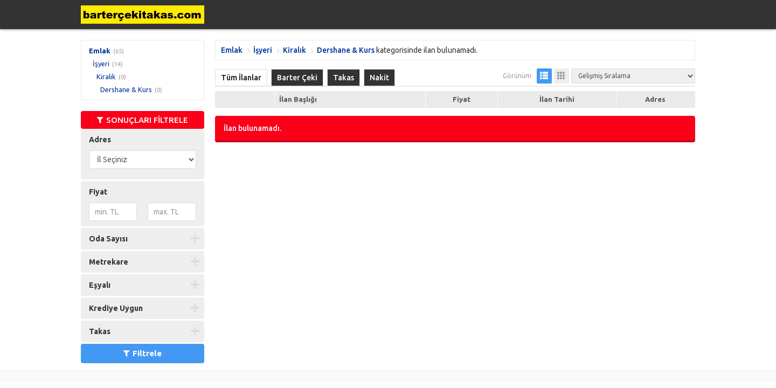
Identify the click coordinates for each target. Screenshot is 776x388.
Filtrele (142, 353)
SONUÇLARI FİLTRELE (142, 119)
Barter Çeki (297, 77)
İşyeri (101, 63)
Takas (343, 77)
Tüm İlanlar (241, 77)
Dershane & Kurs (126, 89)
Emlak (99, 50)
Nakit (379, 77)
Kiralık (106, 76)
